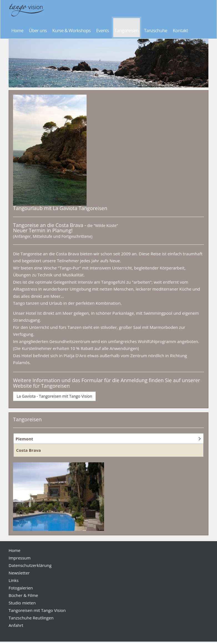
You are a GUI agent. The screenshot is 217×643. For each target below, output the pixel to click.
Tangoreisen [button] (126, 30)
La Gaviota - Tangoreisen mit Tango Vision (54, 396)
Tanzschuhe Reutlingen (31, 618)
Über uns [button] (38, 30)
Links (14, 580)
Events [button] (102, 30)
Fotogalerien (21, 588)
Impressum (20, 558)
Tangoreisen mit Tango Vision (37, 610)
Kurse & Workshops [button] (71, 30)
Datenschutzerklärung (30, 565)
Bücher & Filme (23, 595)
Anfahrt (16, 625)
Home (17, 30)
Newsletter (19, 573)
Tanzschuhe (155, 30)
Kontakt (180, 30)
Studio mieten (22, 603)
